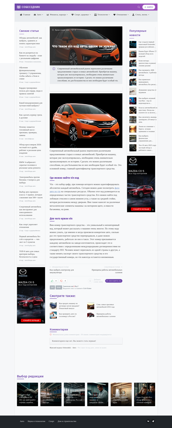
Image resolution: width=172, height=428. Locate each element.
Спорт (51, 421)
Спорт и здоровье (30, 82)
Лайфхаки (31, 139)
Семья (43, 62)
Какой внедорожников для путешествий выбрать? (30, 104)
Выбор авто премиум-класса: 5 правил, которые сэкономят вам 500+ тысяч (31, 195)
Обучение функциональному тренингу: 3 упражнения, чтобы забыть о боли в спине (30, 73)
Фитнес (38, 82)
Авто (37, 15)
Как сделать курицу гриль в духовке (30, 116)
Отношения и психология (33, 62)
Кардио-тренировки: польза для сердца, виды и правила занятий (31, 91)
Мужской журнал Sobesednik (60, 348)
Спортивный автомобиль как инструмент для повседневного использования (30, 211)
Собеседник (31, 7)
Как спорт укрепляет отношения (28, 225)
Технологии (101, 15)
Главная (25, 15)
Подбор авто (31, 245)
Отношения (120, 15)
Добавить (95, 281)
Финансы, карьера (56, 15)
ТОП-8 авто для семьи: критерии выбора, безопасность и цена (29, 254)
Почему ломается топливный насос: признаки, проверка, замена (28, 131)
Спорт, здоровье (80, 15)
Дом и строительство (67, 421)
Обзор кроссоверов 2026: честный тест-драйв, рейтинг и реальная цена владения (30, 148)
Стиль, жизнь (139, 15)
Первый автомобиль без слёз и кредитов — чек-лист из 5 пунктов (29, 239)
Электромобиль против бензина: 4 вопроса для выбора (29, 180)
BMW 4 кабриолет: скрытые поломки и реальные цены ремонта (30, 165)
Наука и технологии (36, 421)
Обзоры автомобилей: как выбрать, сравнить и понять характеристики (30, 41)
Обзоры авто (32, 47)
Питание (38, 121)
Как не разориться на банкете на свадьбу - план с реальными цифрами (30, 56)
